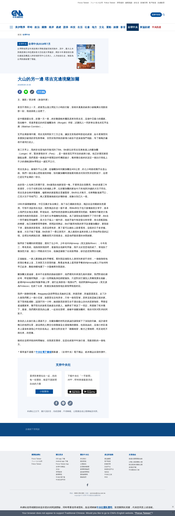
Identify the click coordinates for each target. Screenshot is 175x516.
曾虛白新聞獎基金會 (135, 479)
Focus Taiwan (83, 3)
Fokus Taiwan (109, 3)
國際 (44, 27)
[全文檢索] (164, 15)
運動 (108, 27)
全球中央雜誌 (62, 493)
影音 (123, 27)
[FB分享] (20, 110)
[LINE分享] (26, 110)
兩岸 (51, 27)
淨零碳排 (120, 3)
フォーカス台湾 (96, 3)
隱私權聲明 (85, 496)
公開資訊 (84, 483)
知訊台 (108, 493)
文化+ (58, 496)
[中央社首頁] (17, 14)
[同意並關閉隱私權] (173, 507)
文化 (101, 27)
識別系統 (84, 480)
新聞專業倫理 (86, 490)
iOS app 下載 (62, 477)
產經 (58, 27)
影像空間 (144, 3)
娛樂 (115, 27)
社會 (87, 27)
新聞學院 (60, 503)
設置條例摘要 (86, 487)
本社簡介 (84, 477)
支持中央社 (156, 15)
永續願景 (161, 3)
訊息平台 (109, 487)
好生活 (136, 3)
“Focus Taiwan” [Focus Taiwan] (143, 513)
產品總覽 (109, 477)
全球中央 (133, 27)
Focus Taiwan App (62, 488)
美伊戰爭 (20, 27)
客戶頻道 (152, 3)
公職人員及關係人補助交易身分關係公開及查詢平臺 (135, 488)
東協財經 (145, 27)
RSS (107, 499)
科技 (72, 27)
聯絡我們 (84, 499)
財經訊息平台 (111, 490)
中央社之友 (110, 496)
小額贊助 (44, 410)
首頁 (19, 35)
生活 (80, 27)
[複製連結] (32, 110)
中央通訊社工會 (135, 498)
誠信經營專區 (86, 493)
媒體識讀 (128, 3)
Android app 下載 (63, 482)
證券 (65, 27)
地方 (94, 27)
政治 (37, 27)
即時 (29, 27)
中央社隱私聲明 (104, 507)
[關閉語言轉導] (173, 512)
